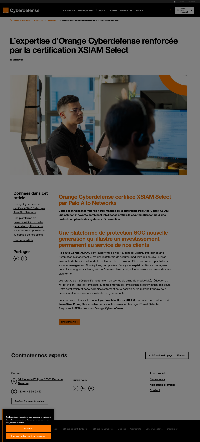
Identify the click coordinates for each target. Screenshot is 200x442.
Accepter (28, 438)
